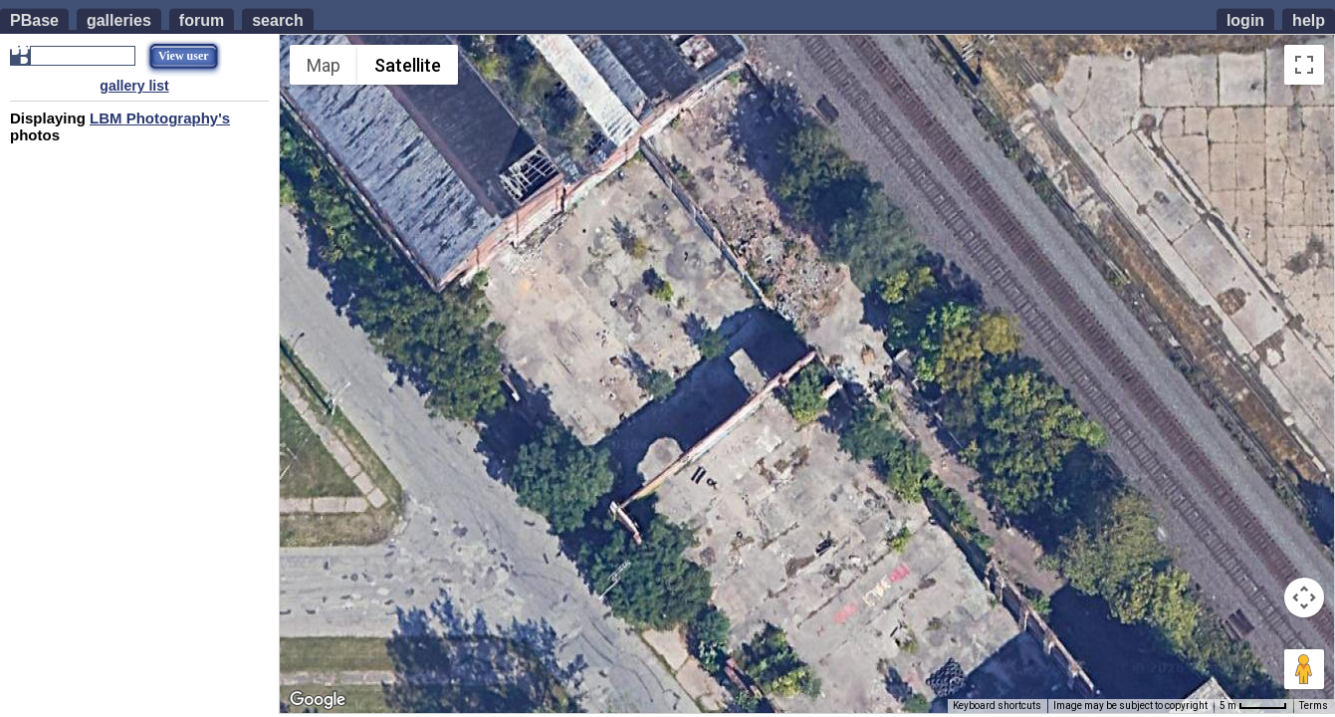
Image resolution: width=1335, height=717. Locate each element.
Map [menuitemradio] (323, 65)
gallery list (134, 86)
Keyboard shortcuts (997, 705)
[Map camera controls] (1304, 597)
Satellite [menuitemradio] (407, 65)
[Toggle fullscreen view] (1304, 65)
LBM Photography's (160, 118)
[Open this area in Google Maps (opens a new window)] (317, 700)
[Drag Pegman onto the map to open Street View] (1304, 669)
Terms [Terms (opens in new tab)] (1313, 705)
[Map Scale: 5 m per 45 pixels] (1253, 706)
